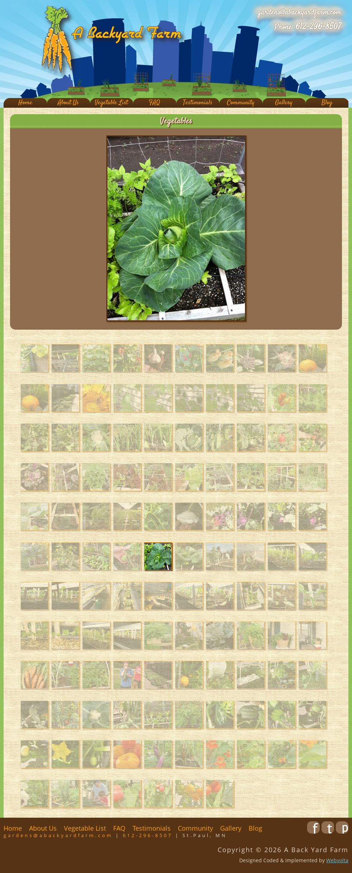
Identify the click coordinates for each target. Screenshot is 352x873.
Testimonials (197, 102)
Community (240, 102)
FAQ (154, 102)
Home (25, 102)
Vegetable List (111, 102)
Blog (326, 102)
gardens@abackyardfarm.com (299, 12)
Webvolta (337, 860)
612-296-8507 (318, 26)
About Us (68, 102)
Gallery (283, 102)
